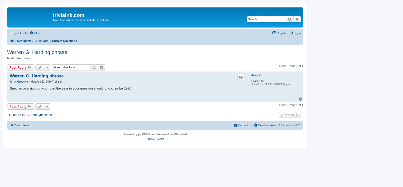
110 (261, 81)
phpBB (142, 134)
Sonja (26, 58)
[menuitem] (34, 33)
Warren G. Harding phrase (37, 52)
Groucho (256, 75)
